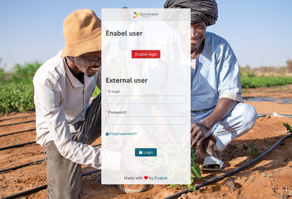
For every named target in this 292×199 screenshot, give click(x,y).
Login (146, 152)
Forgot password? (121, 134)
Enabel (161, 178)
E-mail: (114, 91)
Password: (117, 112)
